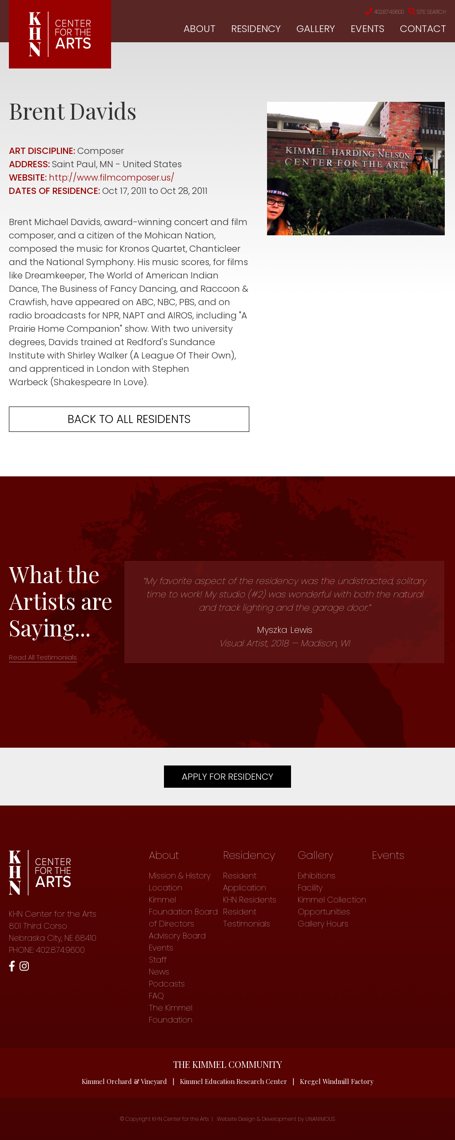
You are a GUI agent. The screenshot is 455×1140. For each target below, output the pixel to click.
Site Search (424, 12)
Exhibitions (316, 875)
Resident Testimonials (246, 917)
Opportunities (324, 911)
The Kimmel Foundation (170, 1013)
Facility (310, 887)
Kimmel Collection (332, 899)
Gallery (315, 29)
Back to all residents (129, 419)
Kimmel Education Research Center (233, 1081)
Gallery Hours (323, 923)
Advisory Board (177, 935)
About (200, 29)
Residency (256, 29)
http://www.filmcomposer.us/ (113, 177)
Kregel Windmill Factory (337, 1081)
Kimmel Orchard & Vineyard (124, 1081)
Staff (158, 959)
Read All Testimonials (43, 657)
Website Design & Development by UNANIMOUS (276, 1119)
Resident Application (244, 881)
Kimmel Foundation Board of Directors (183, 911)
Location (165, 887)
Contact (423, 29)
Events (367, 29)
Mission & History (180, 875)
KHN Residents (249, 899)
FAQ (156, 995)
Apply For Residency (227, 776)
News (159, 971)
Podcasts (167, 983)
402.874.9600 (375, 12)
